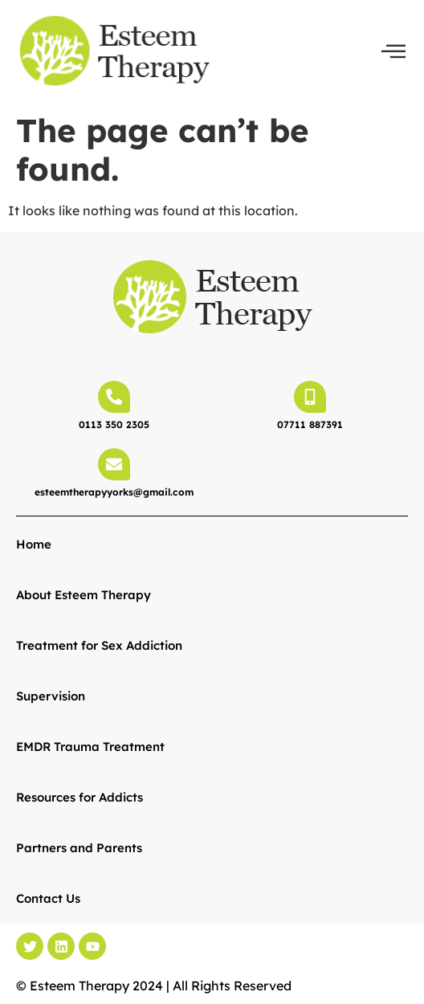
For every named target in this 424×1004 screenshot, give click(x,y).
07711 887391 (310, 424)
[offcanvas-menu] (393, 51)
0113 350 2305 (114, 424)
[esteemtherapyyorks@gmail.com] (114, 464)
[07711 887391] (310, 397)
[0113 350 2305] (114, 397)
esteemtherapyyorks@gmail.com (114, 492)
